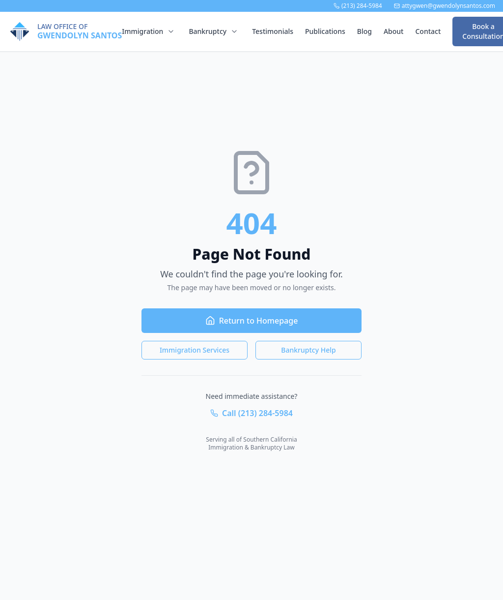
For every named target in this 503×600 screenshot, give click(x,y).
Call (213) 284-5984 (251, 413)
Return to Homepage (251, 320)
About (394, 31)
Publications (325, 31)
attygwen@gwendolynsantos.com (444, 6)
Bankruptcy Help (308, 350)
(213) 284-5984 (358, 6)
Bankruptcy (207, 31)
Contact (428, 31)
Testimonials (272, 31)
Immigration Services (194, 350)
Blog (364, 31)
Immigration (142, 31)
